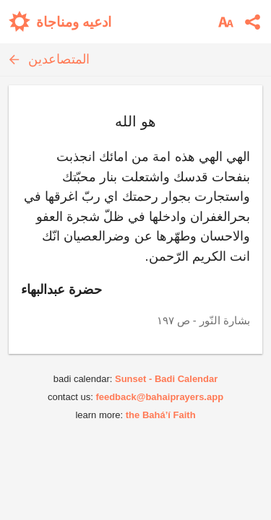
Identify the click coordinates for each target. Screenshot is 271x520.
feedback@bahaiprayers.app (159, 396)
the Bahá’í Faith (161, 415)
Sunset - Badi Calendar (166, 378)
